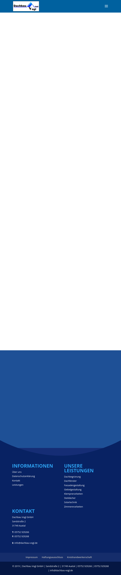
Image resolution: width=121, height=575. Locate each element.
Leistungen (17, 484)
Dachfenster (70, 480)
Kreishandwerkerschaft (79, 557)
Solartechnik (70, 502)
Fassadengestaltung (74, 485)
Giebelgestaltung (72, 489)
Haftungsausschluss (52, 557)
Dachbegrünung (72, 476)
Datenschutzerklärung (23, 476)
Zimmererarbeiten (73, 506)
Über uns (17, 471)
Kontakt (16, 480)
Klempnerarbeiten (73, 493)
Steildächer (70, 497)
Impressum (32, 557)
